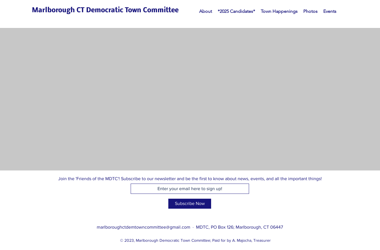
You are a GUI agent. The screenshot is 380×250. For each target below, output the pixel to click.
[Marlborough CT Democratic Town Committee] (105, 11)
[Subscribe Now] (189, 204)
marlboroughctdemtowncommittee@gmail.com (143, 227)
